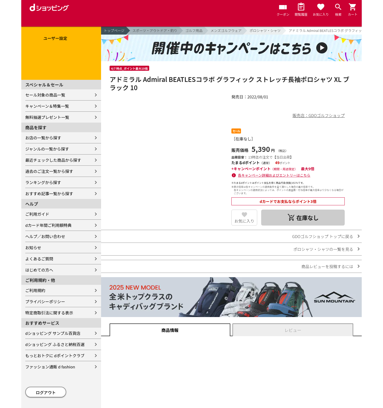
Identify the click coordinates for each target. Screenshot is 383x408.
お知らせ (33, 247)
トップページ (114, 30)
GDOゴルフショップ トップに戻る (322, 236)
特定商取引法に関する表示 (49, 312)
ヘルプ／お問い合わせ (45, 236)
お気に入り (244, 221)
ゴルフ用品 (194, 30)
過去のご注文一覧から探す (49, 171)
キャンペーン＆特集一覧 (47, 106)
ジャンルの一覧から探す (47, 149)
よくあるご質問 (39, 258)
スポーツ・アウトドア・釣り (154, 30)
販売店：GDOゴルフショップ (319, 115)
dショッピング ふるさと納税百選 (55, 344)
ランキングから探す (43, 182)
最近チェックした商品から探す (53, 160)
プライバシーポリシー (45, 301)
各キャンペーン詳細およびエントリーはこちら (274, 175)
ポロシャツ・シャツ (265, 30)
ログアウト (46, 392)
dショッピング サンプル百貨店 (52, 333)
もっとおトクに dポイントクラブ (55, 355)
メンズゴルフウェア (226, 30)
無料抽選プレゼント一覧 (47, 117)
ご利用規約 (35, 290)
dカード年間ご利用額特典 (48, 225)
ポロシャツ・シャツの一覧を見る (323, 249)
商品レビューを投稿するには (327, 266)
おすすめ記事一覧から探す (49, 193)
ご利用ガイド (37, 214)
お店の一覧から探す (43, 137)
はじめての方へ (39, 270)
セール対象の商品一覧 (45, 95)
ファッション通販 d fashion (50, 366)
